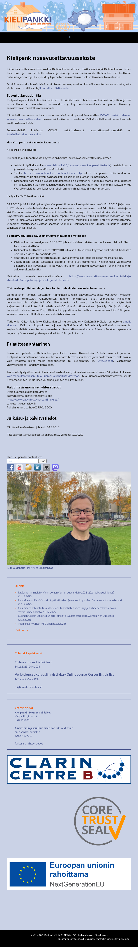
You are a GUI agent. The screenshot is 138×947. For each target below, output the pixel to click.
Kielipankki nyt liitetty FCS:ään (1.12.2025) (42, 623)
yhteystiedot (105, 360)
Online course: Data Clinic (33, 662)
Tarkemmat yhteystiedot (29, 743)
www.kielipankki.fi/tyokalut (61, 165)
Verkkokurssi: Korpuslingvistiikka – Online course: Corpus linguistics (64, 674)
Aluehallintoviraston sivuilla (24, 134)
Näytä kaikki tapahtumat (28, 687)
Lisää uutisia (21, 630)
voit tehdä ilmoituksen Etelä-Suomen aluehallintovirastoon (43, 375)
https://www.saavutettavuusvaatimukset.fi (33, 399)
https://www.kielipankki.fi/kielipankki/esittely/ (53, 173)
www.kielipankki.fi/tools (95, 165)
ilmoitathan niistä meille (53, 88)
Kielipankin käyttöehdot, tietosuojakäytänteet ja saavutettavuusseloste (93, 938)
